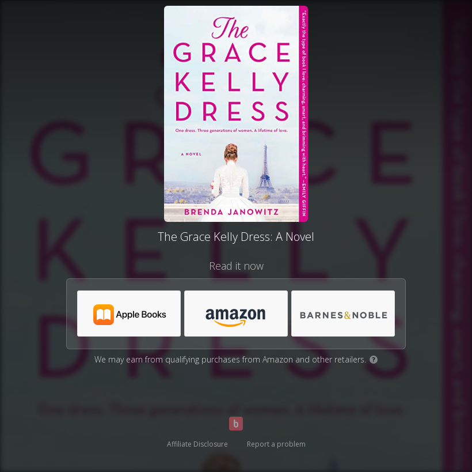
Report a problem (276, 444)
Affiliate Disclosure (197, 444)
